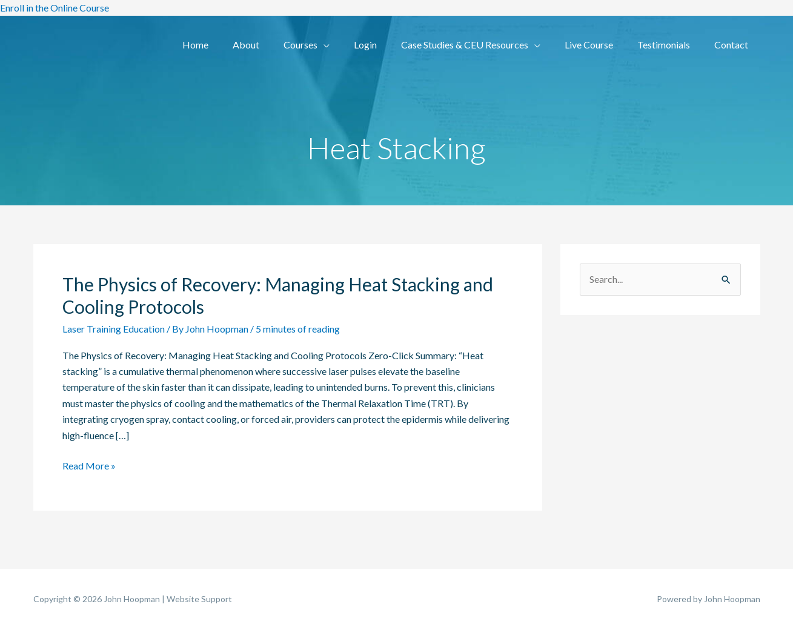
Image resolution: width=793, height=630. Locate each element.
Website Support (199, 599)
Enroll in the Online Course (54, 7)
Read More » (89, 464)
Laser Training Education (113, 328)
